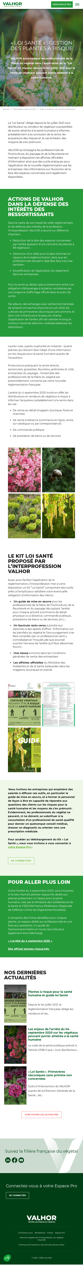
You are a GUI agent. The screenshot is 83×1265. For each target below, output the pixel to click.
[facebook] (14, 1160)
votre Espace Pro (19, 847)
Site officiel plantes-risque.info (29, 948)
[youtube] (21, 1160)
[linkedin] (8, 1160)
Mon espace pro (62, 4)
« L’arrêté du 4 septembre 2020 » (30, 940)
